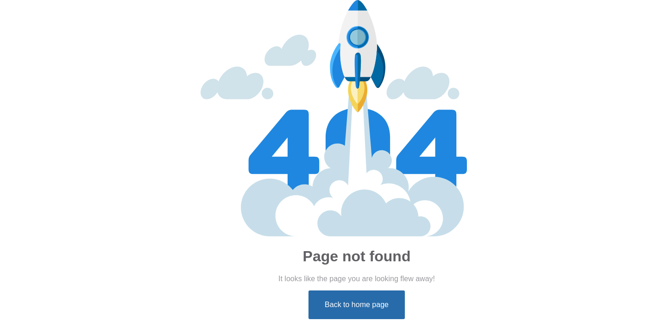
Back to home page (357, 304)
